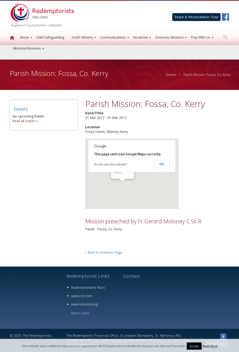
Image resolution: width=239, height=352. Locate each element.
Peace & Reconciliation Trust (196, 17)
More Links (80, 313)
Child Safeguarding (50, 37)
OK (161, 164)
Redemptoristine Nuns (88, 287)
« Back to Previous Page (103, 252)
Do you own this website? (110, 164)
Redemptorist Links (88, 276)
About (24, 37)
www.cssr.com (81, 296)
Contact (131, 276)
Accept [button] (194, 346)
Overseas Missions (169, 37)
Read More (210, 346)
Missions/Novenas (27, 48)
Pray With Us (200, 37)
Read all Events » (25, 121)
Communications (113, 37)
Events (171, 74)
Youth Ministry (82, 37)
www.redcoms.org (84, 304)
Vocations (140, 37)
